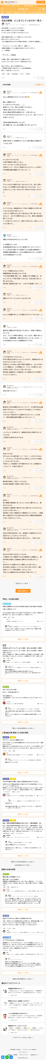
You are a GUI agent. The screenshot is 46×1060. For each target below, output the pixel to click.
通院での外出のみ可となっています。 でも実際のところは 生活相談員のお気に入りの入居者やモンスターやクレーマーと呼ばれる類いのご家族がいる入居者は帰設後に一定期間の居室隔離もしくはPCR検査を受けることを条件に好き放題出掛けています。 (22, 247)
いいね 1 (39, 196)
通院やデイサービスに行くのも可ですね (17, 298)
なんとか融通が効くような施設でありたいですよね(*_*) (22, 314)
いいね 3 (40, 78)
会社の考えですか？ (10, 391)
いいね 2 (39, 147)
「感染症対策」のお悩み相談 (20, 12)
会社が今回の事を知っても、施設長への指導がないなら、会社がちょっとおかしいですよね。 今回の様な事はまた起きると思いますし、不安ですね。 (23, 535)
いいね (39, 129)
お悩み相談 (8, 12)
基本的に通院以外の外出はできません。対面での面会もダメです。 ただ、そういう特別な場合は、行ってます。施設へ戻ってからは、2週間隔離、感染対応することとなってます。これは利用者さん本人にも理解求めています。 (23, 335)
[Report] (34, 77)
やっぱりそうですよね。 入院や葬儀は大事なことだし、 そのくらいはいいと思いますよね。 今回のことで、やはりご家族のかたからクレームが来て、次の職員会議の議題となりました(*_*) (23, 164)
